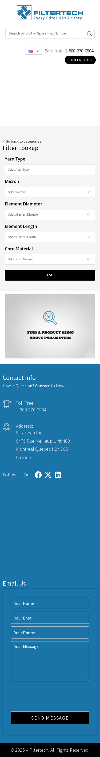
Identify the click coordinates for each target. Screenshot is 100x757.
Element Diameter (23, 204)
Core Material (19, 249)
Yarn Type (15, 159)
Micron (12, 181)
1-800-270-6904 (79, 51)
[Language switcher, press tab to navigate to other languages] (33, 51)
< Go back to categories (22, 141)
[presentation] (51, 697)
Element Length (21, 226)
